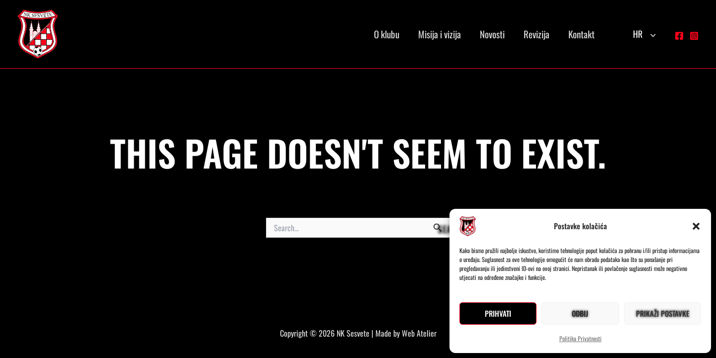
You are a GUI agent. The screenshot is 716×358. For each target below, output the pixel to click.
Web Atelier (419, 333)
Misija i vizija (439, 34)
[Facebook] (679, 35)
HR (644, 34)
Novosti (492, 34)
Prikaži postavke (662, 313)
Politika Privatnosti (580, 338)
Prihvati (498, 313)
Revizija (536, 34)
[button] (696, 226)
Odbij (580, 313)
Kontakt (581, 34)
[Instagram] (694, 35)
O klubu (386, 34)
